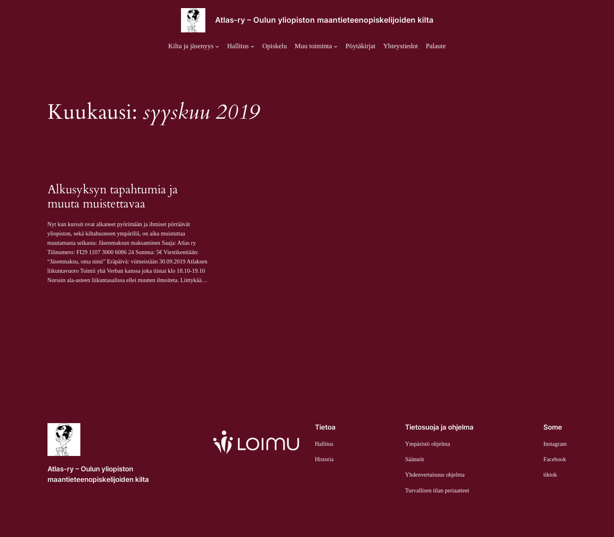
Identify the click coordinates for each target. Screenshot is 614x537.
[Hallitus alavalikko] (240, 46)
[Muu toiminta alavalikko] (316, 46)
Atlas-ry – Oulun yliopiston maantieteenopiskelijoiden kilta (324, 20)
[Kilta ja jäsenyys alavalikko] (193, 46)
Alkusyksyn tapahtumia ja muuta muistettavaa (112, 197)
